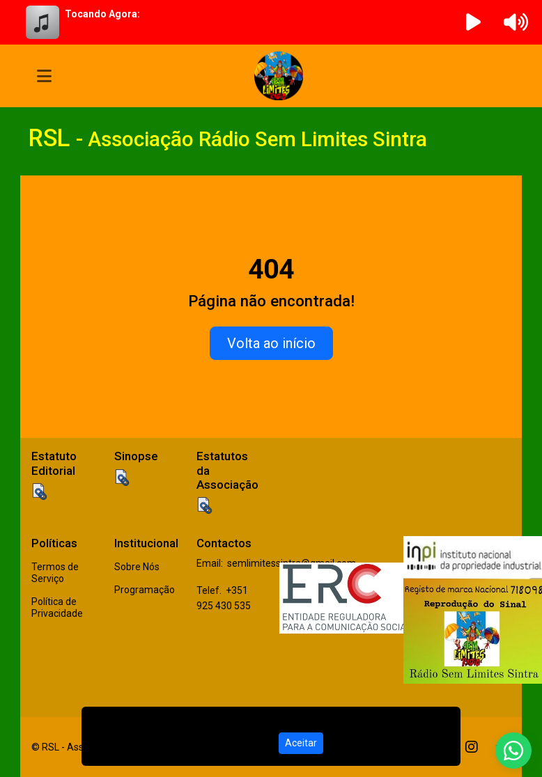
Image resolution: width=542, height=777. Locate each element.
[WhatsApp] (513, 750)
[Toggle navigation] (44, 76)
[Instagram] (471, 747)
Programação (144, 589)
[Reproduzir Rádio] (473, 22)
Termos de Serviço (55, 572)
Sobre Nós (137, 566)
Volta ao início (271, 343)
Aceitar (301, 742)
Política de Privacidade (57, 607)
